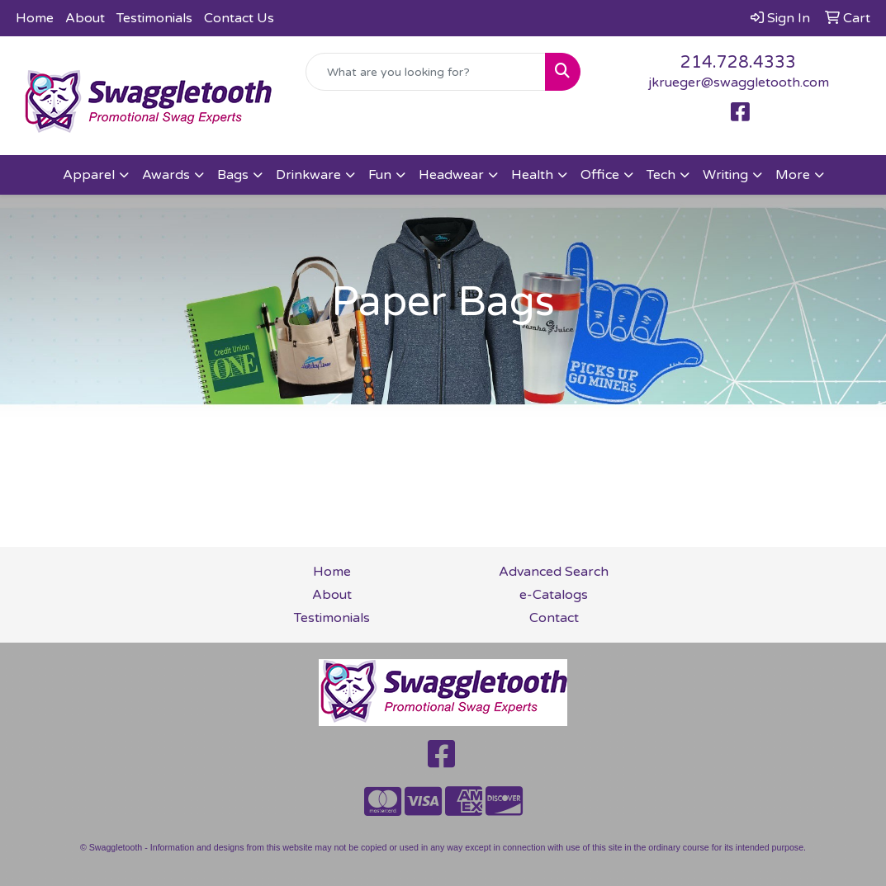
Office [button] (599, 175)
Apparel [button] (89, 175)
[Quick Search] (426, 72)
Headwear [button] (451, 175)
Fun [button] (379, 175)
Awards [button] (166, 175)
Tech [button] (661, 175)
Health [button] (532, 175)
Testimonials (154, 18)
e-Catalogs (553, 595)
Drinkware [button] (308, 175)
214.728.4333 (738, 63)
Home (35, 18)
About (85, 18)
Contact (554, 618)
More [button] (792, 175)
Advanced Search (554, 571)
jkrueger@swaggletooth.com (738, 82)
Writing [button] (725, 175)
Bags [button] (233, 175)
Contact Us (239, 18)
